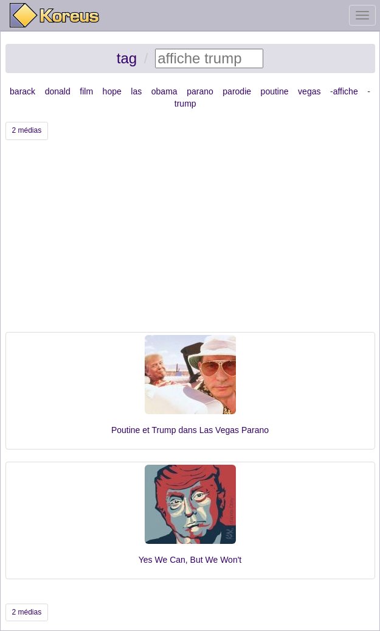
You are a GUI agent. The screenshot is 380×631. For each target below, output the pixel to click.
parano (200, 91)
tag (127, 58)
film (86, 91)
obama (164, 91)
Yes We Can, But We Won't (190, 560)
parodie (237, 91)
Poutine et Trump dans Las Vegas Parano (190, 430)
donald (58, 91)
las (136, 91)
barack (22, 91)
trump (185, 103)
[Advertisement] (190, 240)
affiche (345, 91)
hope (112, 91)
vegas (309, 91)
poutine (275, 91)
